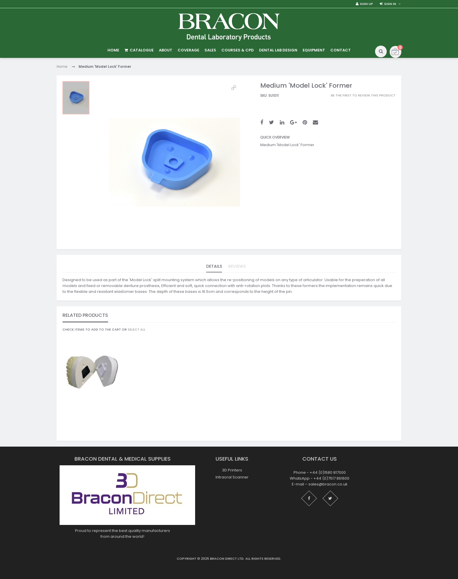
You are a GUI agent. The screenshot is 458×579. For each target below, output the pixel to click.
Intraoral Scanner (232, 477)
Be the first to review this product (363, 95)
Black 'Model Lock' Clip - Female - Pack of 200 (93, 419)
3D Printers (232, 470)
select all (136, 329)
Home (62, 66)
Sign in (390, 3)
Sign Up (366, 3)
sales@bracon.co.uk (328, 484)
